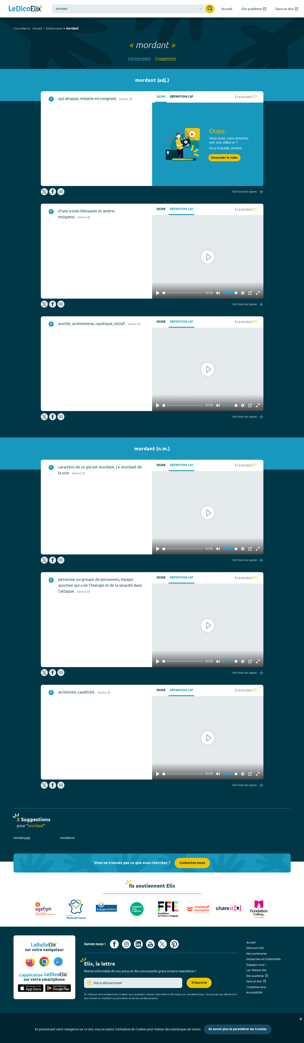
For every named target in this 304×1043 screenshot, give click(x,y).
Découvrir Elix (255, 948)
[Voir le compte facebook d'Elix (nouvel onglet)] (114, 944)
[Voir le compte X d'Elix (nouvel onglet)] (162, 944)
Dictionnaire (54, 28)
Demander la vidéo (224, 158)
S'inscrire (199, 983)
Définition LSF (181, 97)
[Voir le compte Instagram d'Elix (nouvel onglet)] (126, 944)
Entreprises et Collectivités (263, 959)
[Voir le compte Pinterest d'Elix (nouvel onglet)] (174, 944)
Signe (160, 97)
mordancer (67, 838)
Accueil (37, 28)
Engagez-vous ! (256, 964)
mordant (72, 29)
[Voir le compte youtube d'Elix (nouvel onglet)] (150, 944)
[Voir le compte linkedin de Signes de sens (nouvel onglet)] (138, 944)
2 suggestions (165, 58)
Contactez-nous (192, 863)
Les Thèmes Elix (256, 970)
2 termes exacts (139, 58)
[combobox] (133, 8)
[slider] (183, 293)
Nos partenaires (256, 953)
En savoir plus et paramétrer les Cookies (238, 1029)
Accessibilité (254, 992)
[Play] (157, 292)
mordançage (22, 838)
